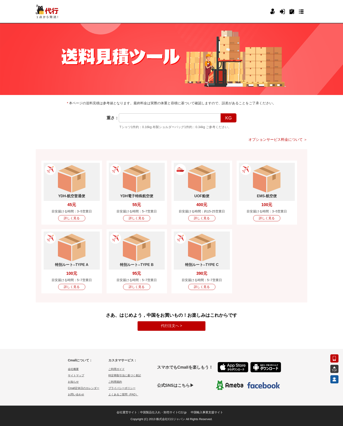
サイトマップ (76, 375)
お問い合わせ (76, 394)
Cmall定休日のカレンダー (83, 388)
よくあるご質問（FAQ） (123, 394)
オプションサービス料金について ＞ (277, 139)
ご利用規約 (115, 381)
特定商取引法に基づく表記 (124, 375)
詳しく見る (72, 218)
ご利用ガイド (116, 369)
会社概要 (73, 369)
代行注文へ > (171, 326)
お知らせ (73, 381)
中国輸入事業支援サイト (207, 412)
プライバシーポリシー (122, 388)
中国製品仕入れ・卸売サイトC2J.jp (163, 412)
